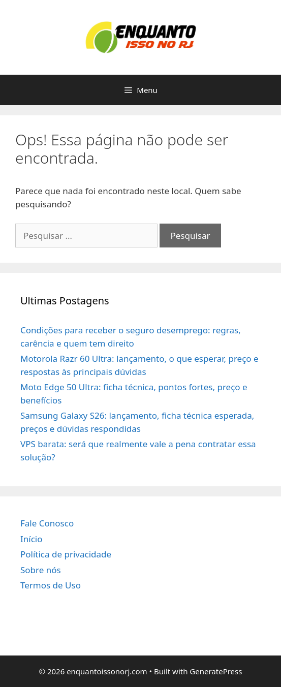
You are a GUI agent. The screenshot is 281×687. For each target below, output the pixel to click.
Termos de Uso (50, 585)
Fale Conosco (47, 523)
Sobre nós (40, 570)
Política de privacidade (65, 554)
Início (31, 539)
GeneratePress (216, 671)
